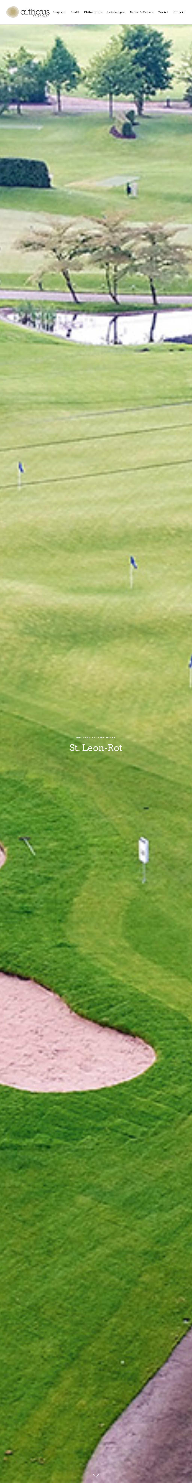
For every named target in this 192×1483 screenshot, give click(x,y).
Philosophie (93, 12)
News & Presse (142, 12)
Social (163, 12)
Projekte (59, 12)
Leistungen (116, 12)
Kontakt (179, 12)
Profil (74, 12)
